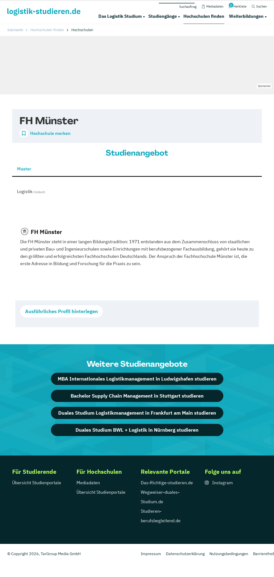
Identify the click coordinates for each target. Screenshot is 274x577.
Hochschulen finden (203, 16)
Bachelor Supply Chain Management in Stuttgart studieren (137, 395)
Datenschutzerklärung (185, 553)
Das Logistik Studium (120, 16)
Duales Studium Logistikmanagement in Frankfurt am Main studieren (137, 412)
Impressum (151, 553)
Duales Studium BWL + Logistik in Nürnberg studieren (137, 430)
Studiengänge (162, 16)
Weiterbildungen (246, 16)
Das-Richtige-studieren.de (167, 482)
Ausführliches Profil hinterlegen (61, 311)
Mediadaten (88, 482)
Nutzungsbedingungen (228, 553)
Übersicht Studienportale (36, 482)
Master (24, 169)
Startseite (15, 30)
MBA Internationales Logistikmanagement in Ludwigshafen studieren (137, 378)
